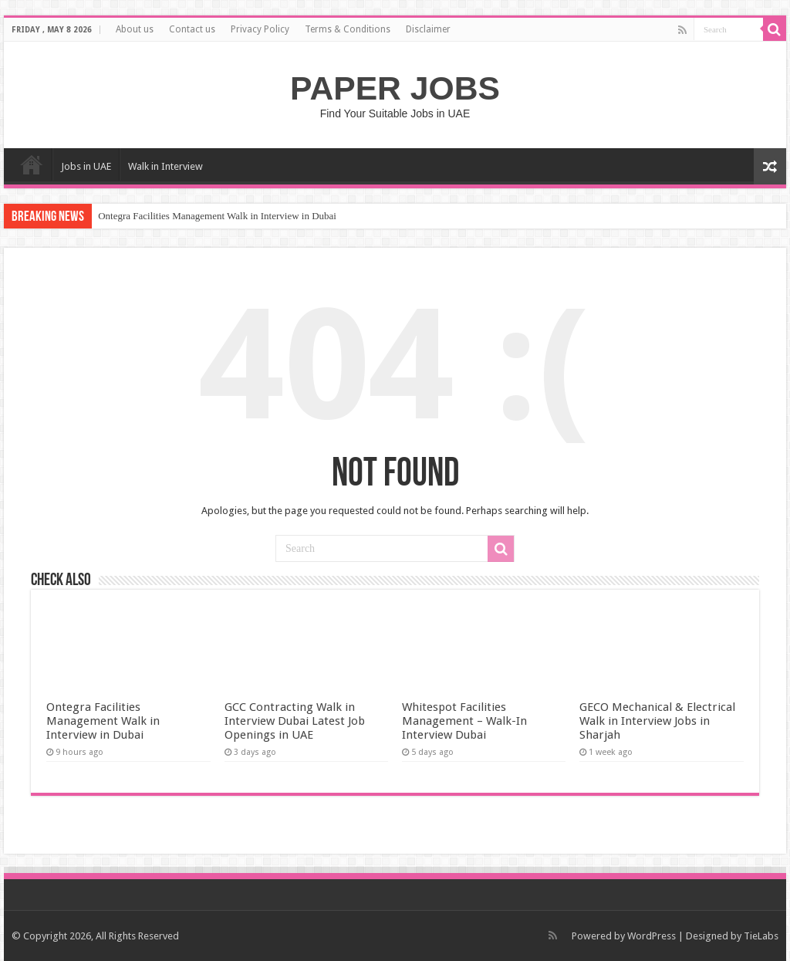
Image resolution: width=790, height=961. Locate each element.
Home (32, 164)
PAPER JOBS (395, 88)
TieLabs (761, 936)
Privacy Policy (260, 29)
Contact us (192, 29)
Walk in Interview (165, 166)
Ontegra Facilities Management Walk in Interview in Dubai (217, 216)
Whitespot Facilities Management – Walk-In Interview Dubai (464, 721)
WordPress (651, 936)
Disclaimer (428, 29)
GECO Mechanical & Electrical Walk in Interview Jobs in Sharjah (657, 721)
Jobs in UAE (86, 166)
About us (135, 29)
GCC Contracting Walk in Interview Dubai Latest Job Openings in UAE (295, 721)
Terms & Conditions (347, 29)
